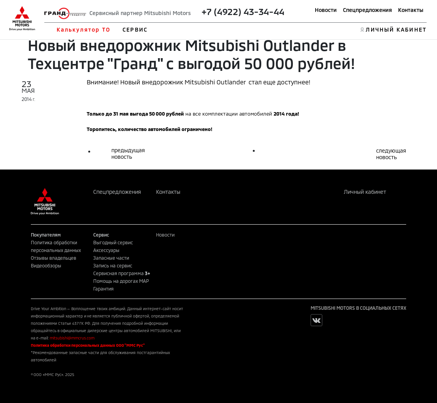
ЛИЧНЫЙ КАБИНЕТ (396, 29)
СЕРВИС (135, 29)
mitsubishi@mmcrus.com (72, 338)
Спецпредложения (367, 10)
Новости (326, 10)
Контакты (411, 10)
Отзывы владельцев (53, 257)
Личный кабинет (365, 191)
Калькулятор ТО (83, 29)
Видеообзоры (46, 265)
